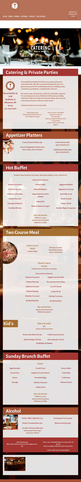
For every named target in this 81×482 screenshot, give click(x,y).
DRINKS (16, 16)
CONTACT (32, 16)
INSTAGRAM (41, 16)
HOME (5, 16)
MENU (10, 16)
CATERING (24, 16)
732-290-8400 (72, 18)
